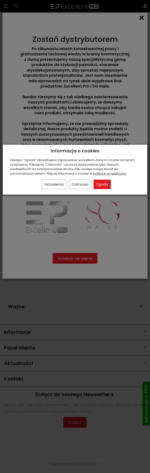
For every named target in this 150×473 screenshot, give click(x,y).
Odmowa (80, 184)
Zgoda (102, 184)
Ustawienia (54, 184)
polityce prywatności (109, 173)
